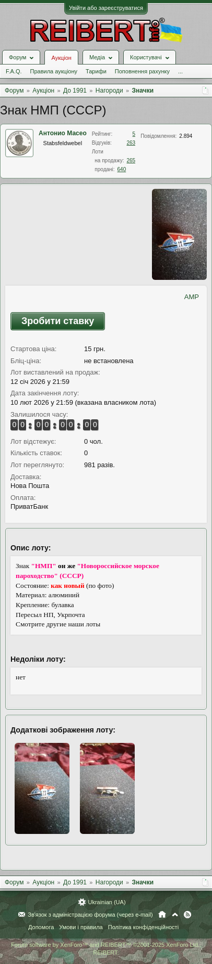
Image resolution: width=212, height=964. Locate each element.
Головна (162, 914)
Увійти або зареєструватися (106, 8)
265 (130, 160)
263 (130, 143)
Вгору (175, 914)
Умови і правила (80, 927)
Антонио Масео (63, 133)
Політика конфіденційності (143, 927)
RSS (187, 914)
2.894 (185, 136)
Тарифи (96, 71)
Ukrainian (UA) (106, 902)
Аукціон (61, 58)
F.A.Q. (14, 71)
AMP (191, 297)
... (180, 71)
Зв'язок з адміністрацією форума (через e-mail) (90, 914)
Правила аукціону (53, 71)
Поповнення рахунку (142, 71)
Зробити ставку (57, 321)
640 (121, 169)
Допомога (41, 927)
